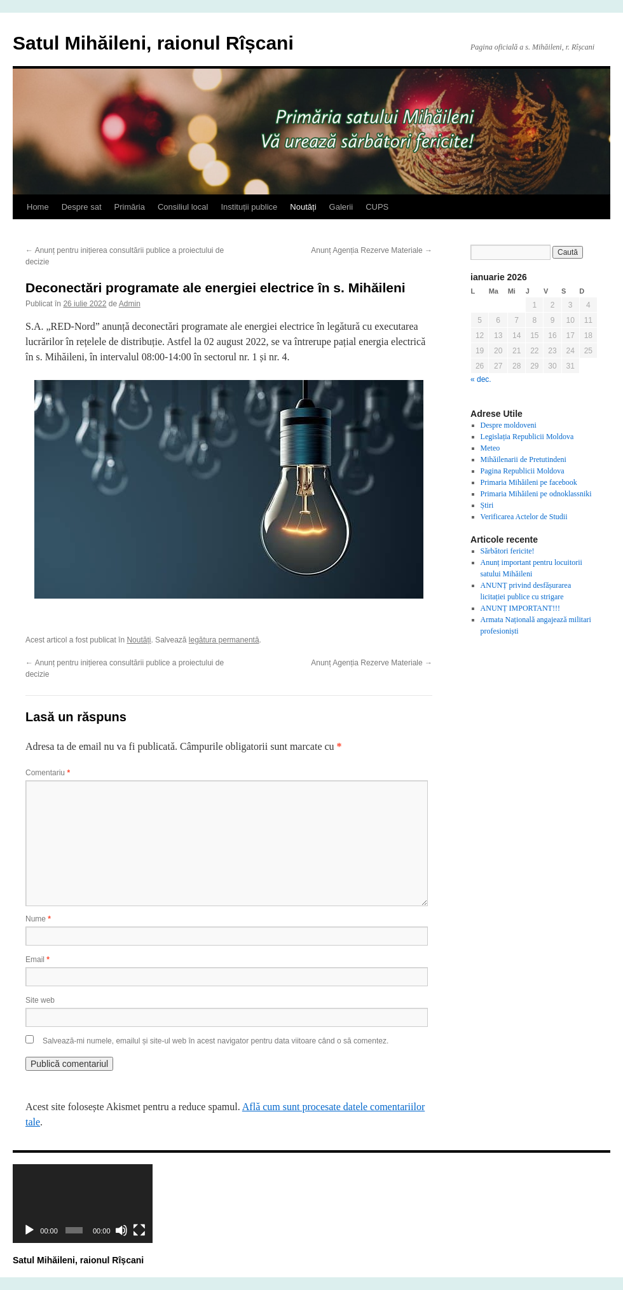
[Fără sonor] (121, 1230)
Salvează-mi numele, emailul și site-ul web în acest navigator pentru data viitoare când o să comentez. (215, 1040)
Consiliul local (183, 207)
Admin (129, 303)
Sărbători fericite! (508, 551)
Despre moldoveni (509, 425)
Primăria (129, 207)
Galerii (341, 207)
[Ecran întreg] (139, 1230)
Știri (487, 505)
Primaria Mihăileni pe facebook (529, 482)
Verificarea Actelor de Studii (524, 516)
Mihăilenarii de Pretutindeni (523, 459)
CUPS (377, 207)
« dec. (480, 379)
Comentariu (47, 772)
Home (38, 207)
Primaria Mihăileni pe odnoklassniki (536, 493)
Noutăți (303, 207)
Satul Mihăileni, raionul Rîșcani (153, 42)
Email (37, 959)
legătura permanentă (224, 639)
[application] (83, 1203)
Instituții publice (249, 207)
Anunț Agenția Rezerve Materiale (371, 250)
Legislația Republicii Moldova (527, 436)
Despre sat (82, 207)
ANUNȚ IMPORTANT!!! (520, 608)
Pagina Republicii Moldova (523, 470)
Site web (40, 1000)
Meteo (490, 448)
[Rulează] (29, 1230)
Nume (38, 918)
